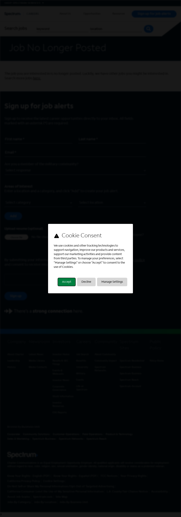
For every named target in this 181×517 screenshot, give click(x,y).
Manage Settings (111, 282)
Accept (66, 282)
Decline (86, 282)
